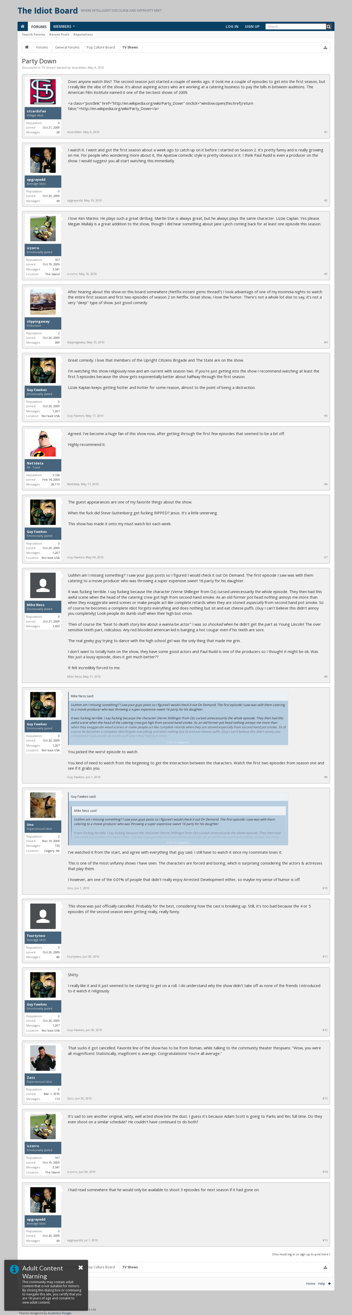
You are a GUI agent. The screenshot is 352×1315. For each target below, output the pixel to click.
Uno (30, 825)
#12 (325, 1030)
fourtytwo (36, 936)
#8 (326, 676)
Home (310, 1283)
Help (321, 1283)
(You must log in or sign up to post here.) (301, 1254)
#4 (326, 342)
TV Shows (48, 67)
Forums (39, 26)
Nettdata (35, 463)
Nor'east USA (51, 416)
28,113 (55, 484)
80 (58, 957)
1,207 (56, 411)
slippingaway (38, 321)
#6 (326, 484)
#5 (326, 416)
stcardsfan (79, 67)
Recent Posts (59, 34)
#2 (326, 200)
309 (57, 342)
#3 (326, 274)
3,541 (56, 269)
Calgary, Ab (52, 851)
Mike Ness (36, 605)
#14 (325, 1172)
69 (58, 201)
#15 (325, 1240)
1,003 (56, 626)
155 (57, 846)
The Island (52, 274)
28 (58, 132)
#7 (326, 557)
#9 (326, 777)
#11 (325, 956)
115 (57, 1099)
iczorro (33, 248)
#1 (326, 132)
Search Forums (33, 34)
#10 (325, 888)
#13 (325, 1098)
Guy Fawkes (37, 390)
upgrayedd (36, 180)
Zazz (31, 1078)
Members (62, 26)
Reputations (83, 34)
